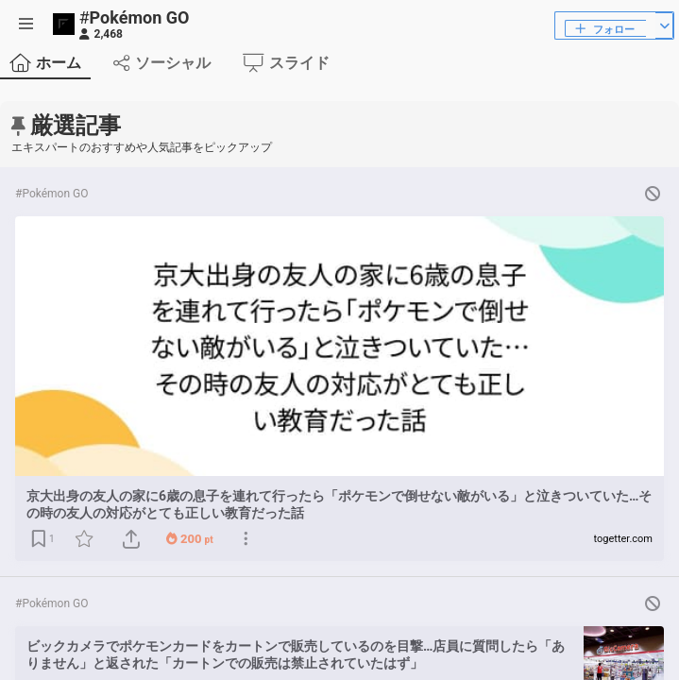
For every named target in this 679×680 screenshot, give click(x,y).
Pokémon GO (134, 17)
